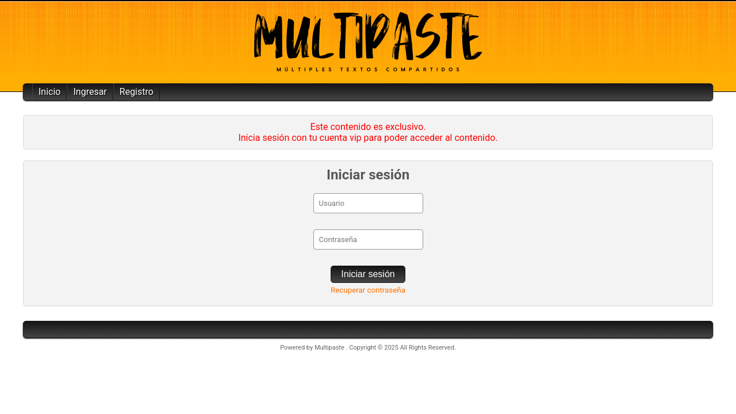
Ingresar (89, 91)
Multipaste (330, 347)
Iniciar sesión (367, 274)
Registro (137, 91)
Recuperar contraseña (368, 290)
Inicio (49, 91)
